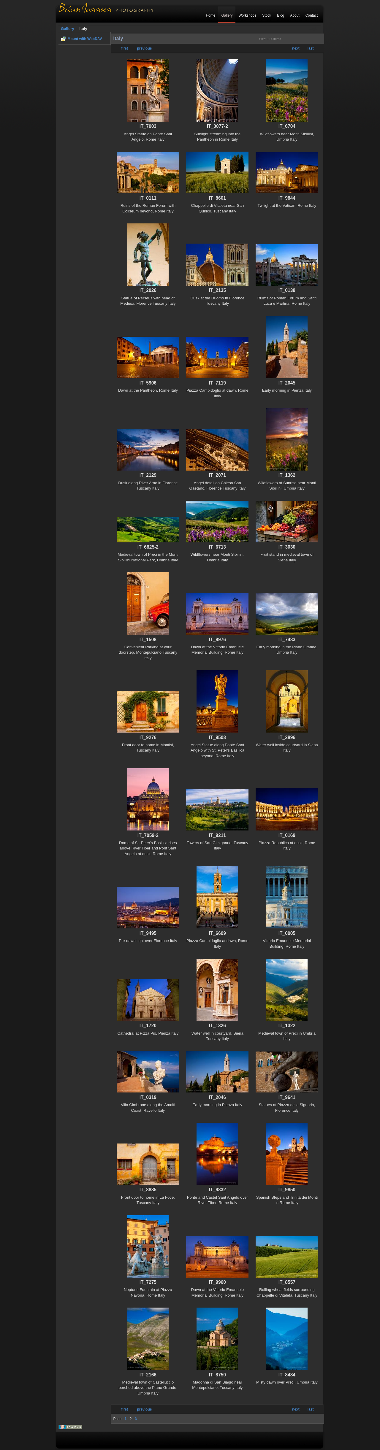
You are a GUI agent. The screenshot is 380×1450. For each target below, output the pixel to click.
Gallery (226, 15)
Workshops (247, 15)
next (296, 48)
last (311, 48)
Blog (280, 15)
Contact (311, 15)
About (294, 15)
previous (144, 48)
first (124, 48)
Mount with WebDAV (84, 39)
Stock (266, 15)
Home (210, 15)
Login (313, 29)
